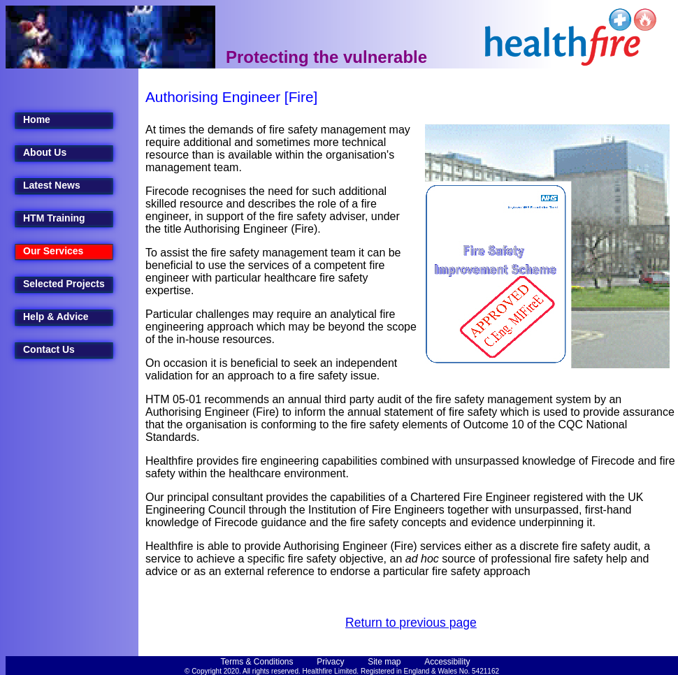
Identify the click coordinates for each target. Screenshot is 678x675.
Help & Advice (56, 316)
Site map (384, 662)
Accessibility (447, 662)
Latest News (51, 185)
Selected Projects (64, 283)
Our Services (53, 250)
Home (36, 119)
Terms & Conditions (257, 662)
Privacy (330, 662)
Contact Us (49, 349)
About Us (44, 152)
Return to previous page (411, 623)
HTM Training (54, 218)
